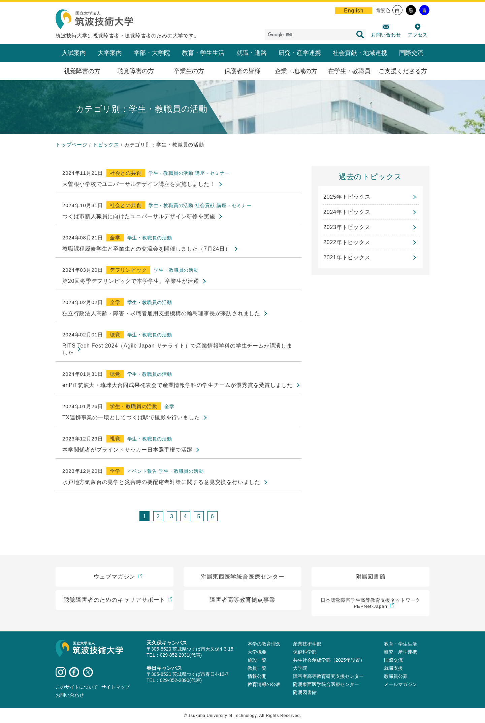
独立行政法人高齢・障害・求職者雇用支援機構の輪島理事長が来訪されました (161, 313)
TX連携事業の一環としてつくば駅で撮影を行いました (131, 417)
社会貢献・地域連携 (360, 53)
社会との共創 (126, 173)
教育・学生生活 (203, 53)
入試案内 (74, 53)
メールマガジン (400, 684)
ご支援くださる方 (403, 71)
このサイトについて (77, 687)
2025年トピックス (346, 197)
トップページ (72, 144)
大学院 (300, 668)
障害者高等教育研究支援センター (328, 676)
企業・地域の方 (296, 71)
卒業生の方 (189, 71)
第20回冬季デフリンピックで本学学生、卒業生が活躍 (130, 281)
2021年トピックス (346, 257)
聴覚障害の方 (136, 71)
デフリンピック (128, 270)
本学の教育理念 (264, 644)
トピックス (106, 144)
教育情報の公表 (264, 684)
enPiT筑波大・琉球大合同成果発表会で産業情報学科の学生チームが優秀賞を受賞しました (177, 385)
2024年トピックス (346, 212)
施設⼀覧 (257, 660)
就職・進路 (251, 53)
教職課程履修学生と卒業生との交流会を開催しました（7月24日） (146, 249)
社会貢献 (205, 205)
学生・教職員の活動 (171, 173)
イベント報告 (142, 471)
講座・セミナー (212, 173)
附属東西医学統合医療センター (326, 684)
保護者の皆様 (242, 71)
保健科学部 (305, 652)
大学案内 (110, 53)
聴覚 (115, 334)
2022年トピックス (346, 242)
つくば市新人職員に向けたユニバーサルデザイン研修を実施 (138, 216)
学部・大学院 (152, 53)
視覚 (115, 438)
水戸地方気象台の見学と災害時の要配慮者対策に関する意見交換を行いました (161, 482)
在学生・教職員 (349, 71)
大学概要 (257, 652)
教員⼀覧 (257, 668)
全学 (115, 237)
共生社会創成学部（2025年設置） (329, 660)
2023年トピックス (346, 227)
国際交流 (411, 53)
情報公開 (257, 676)
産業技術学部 (307, 644)
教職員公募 (396, 676)
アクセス (418, 34)
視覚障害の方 (82, 71)
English (353, 10)
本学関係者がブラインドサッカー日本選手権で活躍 (127, 450)
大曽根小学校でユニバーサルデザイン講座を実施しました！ (138, 184)
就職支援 (393, 668)
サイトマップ (115, 687)
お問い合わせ (386, 34)
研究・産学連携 (300, 53)
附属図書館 (305, 692)
